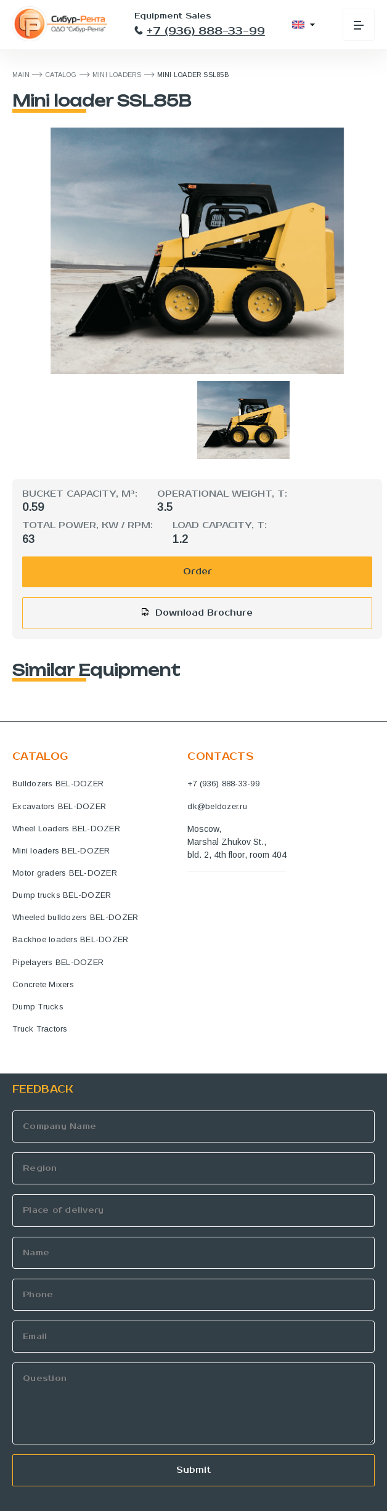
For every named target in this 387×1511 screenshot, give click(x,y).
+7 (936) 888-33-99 (199, 31)
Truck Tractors (40, 1028)
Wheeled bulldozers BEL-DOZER (75, 917)
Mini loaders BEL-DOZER (61, 850)
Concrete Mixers (43, 984)
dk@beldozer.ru (217, 806)
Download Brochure (204, 613)
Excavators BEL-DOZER (59, 806)
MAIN (21, 74)
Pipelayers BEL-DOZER (58, 962)
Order (197, 571)
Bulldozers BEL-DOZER (58, 783)
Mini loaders (117, 74)
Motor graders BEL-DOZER (64, 873)
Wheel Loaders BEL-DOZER (66, 828)
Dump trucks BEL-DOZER (61, 895)
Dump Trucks (37, 1006)
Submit (193, 1470)
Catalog (61, 74)
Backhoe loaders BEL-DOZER (70, 939)
